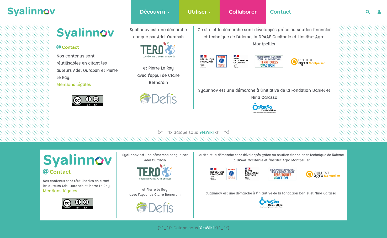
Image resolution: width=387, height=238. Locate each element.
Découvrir (154, 11)
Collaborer (243, 11)
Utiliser (199, 11)
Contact (280, 11)
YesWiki (206, 132)
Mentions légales (73, 84)
